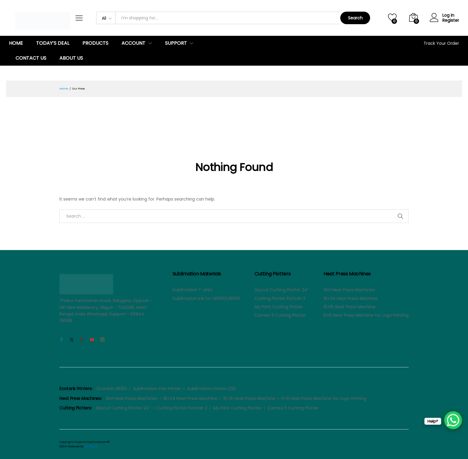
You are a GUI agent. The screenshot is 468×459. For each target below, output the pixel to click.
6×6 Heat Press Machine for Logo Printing (366, 315)
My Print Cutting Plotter (279, 307)
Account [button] (133, 43)
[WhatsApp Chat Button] (453, 420)
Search (355, 18)
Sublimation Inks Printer (157, 389)
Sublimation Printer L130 (211, 389)
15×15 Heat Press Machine (349, 307)
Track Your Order (441, 43)
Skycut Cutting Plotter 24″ (282, 290)
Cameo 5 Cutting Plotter (280, 315)
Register (450, 20)
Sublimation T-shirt (193, 290)
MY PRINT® (91, 446)
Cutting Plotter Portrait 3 (280, 298)
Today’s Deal (52, 43)
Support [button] (176, 43)
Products (95, 43)
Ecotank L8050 (112, 389)
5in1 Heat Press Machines (349, 290)
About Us (71, 58)
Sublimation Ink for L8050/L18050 (206, 298)
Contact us (31, 58)
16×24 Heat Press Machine (351, 298)
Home (16, 43)
